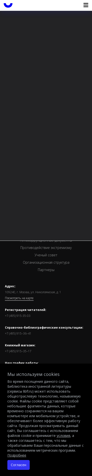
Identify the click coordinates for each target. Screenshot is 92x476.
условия (63, 435)
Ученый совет (46, 255)
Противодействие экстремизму (46, 247)
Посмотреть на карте (19, 298)
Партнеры (46, 269)
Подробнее (16, 455)
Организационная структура (46, 262)
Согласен (18, 464)
